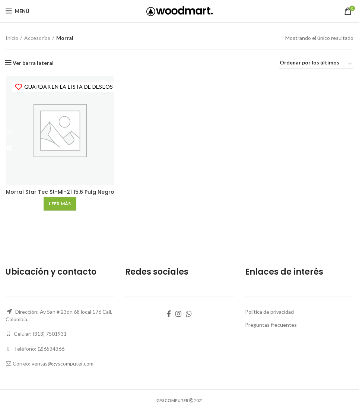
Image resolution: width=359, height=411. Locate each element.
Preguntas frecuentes (271, 325)
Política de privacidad (269, 312)
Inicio (12, 38)
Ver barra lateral (33, 63)
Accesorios (37, 38)
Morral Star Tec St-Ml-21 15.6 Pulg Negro (60, 192)
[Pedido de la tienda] (316, 64)
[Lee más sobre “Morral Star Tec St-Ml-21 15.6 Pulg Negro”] (60, 204)
